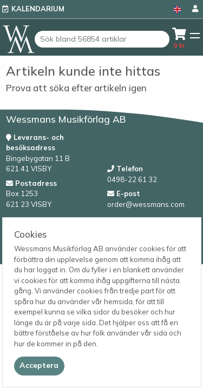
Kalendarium (37, 8)
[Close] (39, 366)
